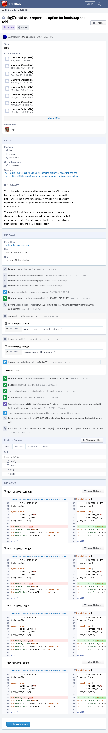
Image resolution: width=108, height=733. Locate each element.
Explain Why (36, 408)
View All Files (54, 118)
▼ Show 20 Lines (58, 499)
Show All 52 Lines (40, 499)
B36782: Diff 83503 (59, 298)
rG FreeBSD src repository (18, 245)
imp (13, 129)
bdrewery (14, 157)
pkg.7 (13, 469)
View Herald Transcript (56, 275)
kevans (24, 36)
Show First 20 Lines (21, 499)
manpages (14, 165)
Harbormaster (15, 298)
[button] (105, 4)
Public (24, 27)
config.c (14, 465)
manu (12, 153)
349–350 (12, 328)
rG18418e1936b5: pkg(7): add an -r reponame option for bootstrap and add (41, 175)
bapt (11, 150)
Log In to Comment (18, 724)
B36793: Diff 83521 (59, 378)
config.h (14, 461)
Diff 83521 (44, 362)
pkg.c (12, 473)
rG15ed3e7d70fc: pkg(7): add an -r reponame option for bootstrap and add (41, 172)
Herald (11, 275)
